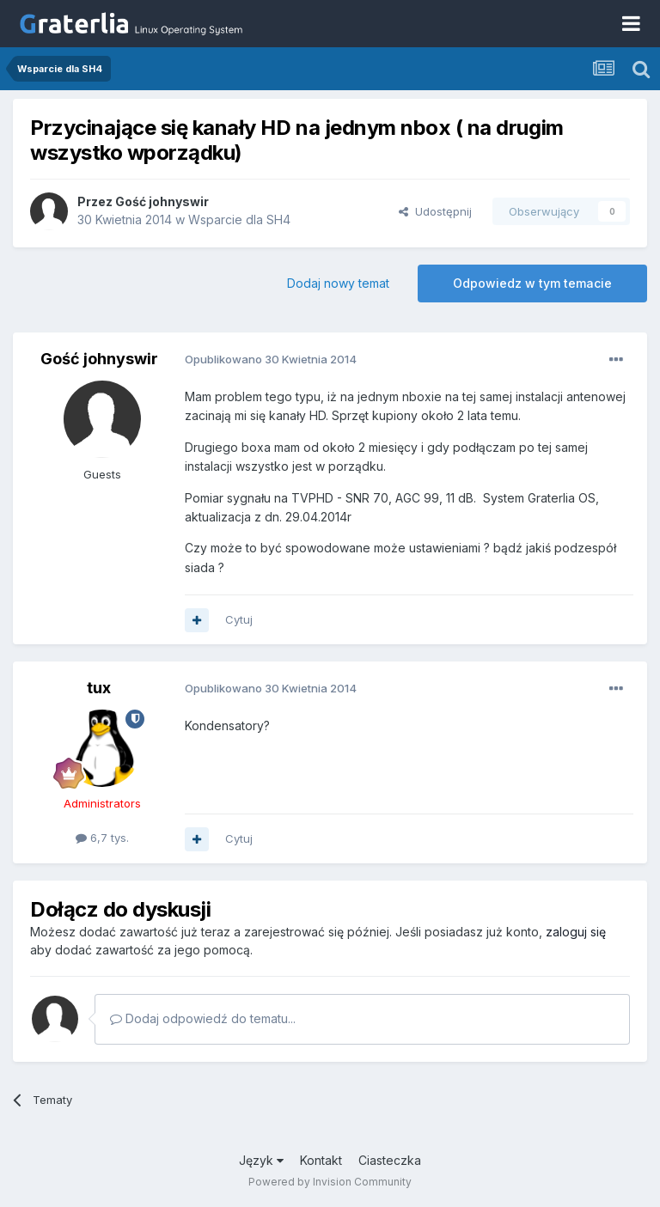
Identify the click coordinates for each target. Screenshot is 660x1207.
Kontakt (321, 1160)
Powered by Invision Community (330, 1181)
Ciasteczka (389, 1160)
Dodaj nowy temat (338, 283)
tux (99, 688)
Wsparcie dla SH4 (239, 219)
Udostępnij (435, 211)
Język (261, 1160)
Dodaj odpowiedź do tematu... (203, 1018)
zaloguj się (576, 931)
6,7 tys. (102, 837)
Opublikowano (271, 359)
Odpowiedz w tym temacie (532, 283)
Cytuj (239, 619)
